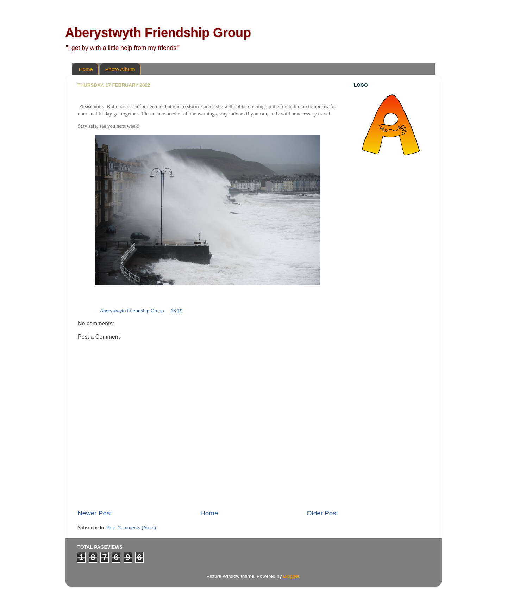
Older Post (322, 513)
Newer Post (94, 513)
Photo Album (120, 69)
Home (86, 69)
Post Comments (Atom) (131, 527)
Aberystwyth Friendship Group (158, 32)
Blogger (291, 576)
